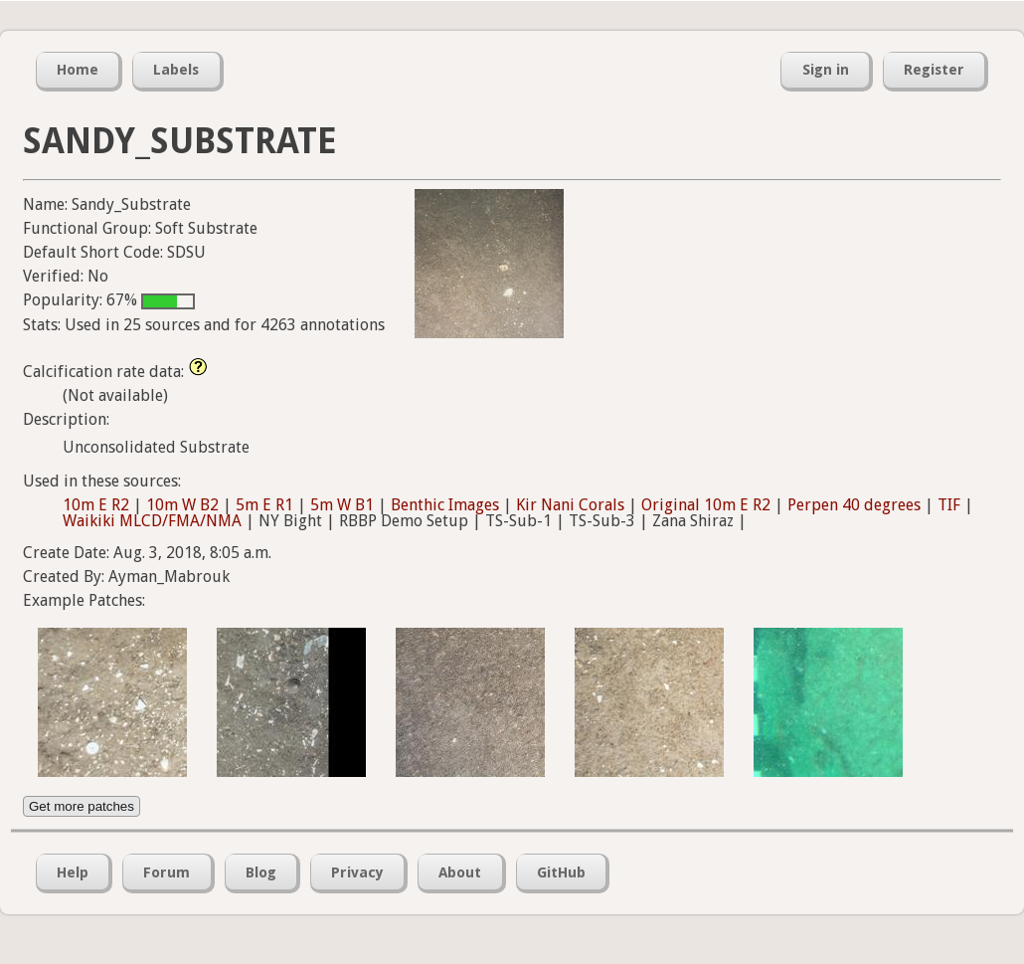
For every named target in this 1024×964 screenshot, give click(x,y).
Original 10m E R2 (705, 504)
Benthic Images (445, 504)
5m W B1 (342, 504)
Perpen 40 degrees (854, 504)
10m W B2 (182, 504)
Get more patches (81, 806)
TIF (949, 504)
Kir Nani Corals (570, 504)
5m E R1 (264, 504)
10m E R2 (96, 504)
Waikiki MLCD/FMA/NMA (152, 520)
